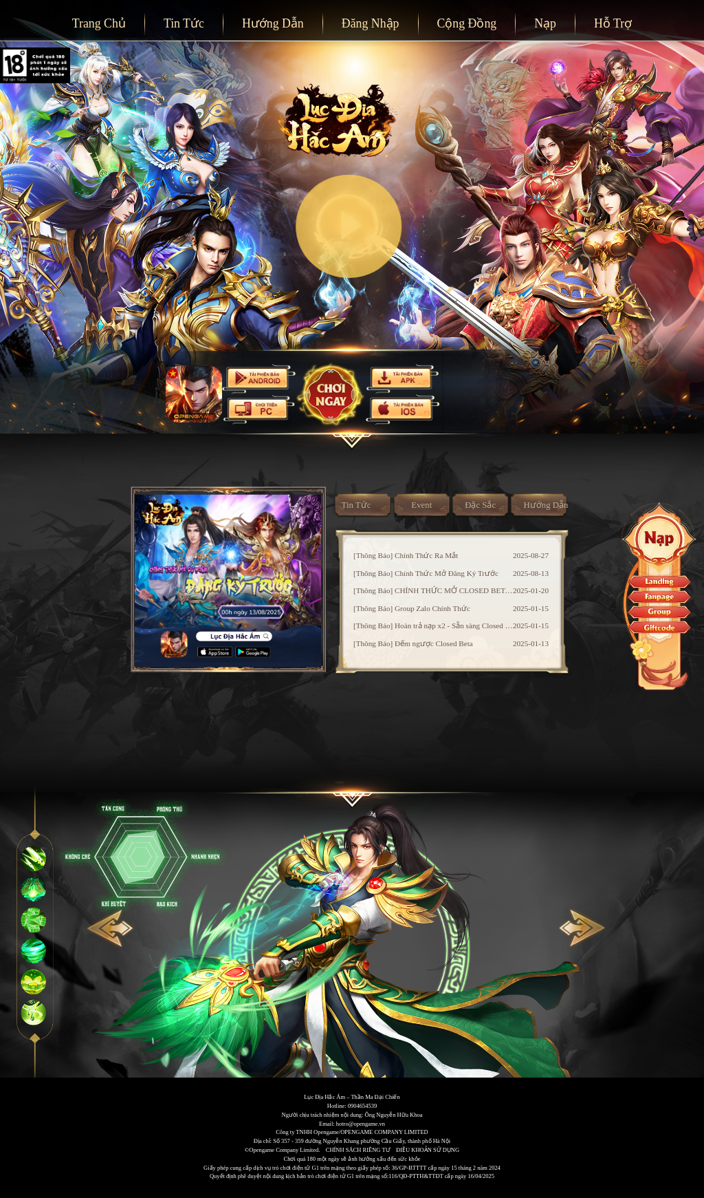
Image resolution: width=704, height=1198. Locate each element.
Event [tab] (421, 505)
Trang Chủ (99, 23)
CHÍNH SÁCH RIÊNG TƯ (358, 1149)
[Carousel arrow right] (591, 933)
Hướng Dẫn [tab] (546, 505)
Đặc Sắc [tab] (480, 505)
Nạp (545, 23)
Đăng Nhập (370, 23)
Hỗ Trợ (613, 23)
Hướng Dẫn (273, 23)
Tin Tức (184, 23)
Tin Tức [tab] (356, 505)
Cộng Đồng (466, 23)
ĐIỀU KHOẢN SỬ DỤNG (427, 1149)
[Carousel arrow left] (113, 933)
